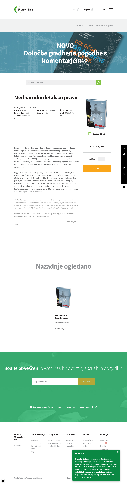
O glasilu (17, 445)
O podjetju (104, 440)
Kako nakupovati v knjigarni (101, 25)
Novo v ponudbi (54, 440)
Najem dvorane (36, 452)
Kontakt (103, 446)
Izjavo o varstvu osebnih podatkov (80, 407)
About (103, 443)
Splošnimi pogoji (55, 407)
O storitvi (69, 440)
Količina (91, 159)
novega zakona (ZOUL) (97, 459)
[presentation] (63, 397)
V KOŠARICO (96, 168)
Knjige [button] (80, 25)
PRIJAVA (86, 381)
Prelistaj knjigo (96, 133)
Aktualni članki (88, 440)
